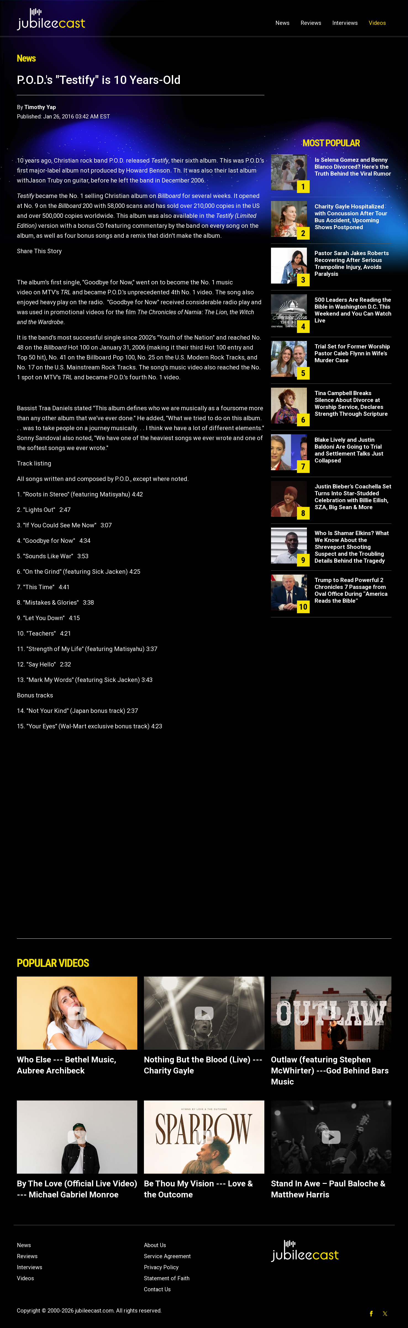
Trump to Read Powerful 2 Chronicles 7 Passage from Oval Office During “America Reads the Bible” (351, 590)
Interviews (345, 23)
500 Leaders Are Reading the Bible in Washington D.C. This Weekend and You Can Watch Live (353, 310)
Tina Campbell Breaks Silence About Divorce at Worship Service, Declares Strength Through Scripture (351, 403)
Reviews (311, 23)
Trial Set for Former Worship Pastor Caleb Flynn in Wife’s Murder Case (352, 353)
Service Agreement (167, 1256)
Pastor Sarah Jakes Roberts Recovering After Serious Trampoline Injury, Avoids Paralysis (352, 263)
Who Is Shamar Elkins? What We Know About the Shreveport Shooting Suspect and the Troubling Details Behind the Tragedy (352, 547)
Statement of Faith (166, 1278)
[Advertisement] (331, 104)
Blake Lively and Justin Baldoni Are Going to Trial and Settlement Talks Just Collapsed (349, 450)
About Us (155, 1245)
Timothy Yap (40, 107)
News (282, 23)
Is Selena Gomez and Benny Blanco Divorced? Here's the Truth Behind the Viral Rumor (353, 167)
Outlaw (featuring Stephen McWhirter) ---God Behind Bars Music (330, 1070)
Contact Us (157, 1289)
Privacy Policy (161, 1267)
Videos (377, 23)
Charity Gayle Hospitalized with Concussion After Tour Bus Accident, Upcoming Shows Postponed (351, 217)
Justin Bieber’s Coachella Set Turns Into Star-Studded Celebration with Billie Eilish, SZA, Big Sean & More (353, 496)
